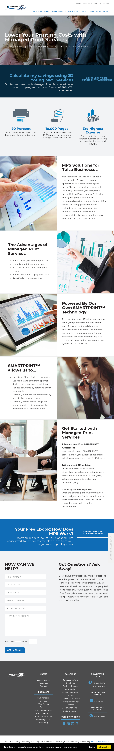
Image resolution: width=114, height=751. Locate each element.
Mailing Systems (43, 720)
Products (43, 692)
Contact (84, 11)
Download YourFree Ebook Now (93, 532)
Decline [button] (92, 747)
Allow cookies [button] (104, 747)
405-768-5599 (104, 4)
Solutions (37, 11)
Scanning (43, 723)
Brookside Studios (99, 742)
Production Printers (43, 710)
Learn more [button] (72, 747)
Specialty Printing (43, 713)
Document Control (70, 708)
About (47, 11)
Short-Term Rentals (43, 716)
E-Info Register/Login (99, 11)
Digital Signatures (70, 711)
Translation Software (70, 698)
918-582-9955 (87, 4)
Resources (73, 11)
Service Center (59, 11)
